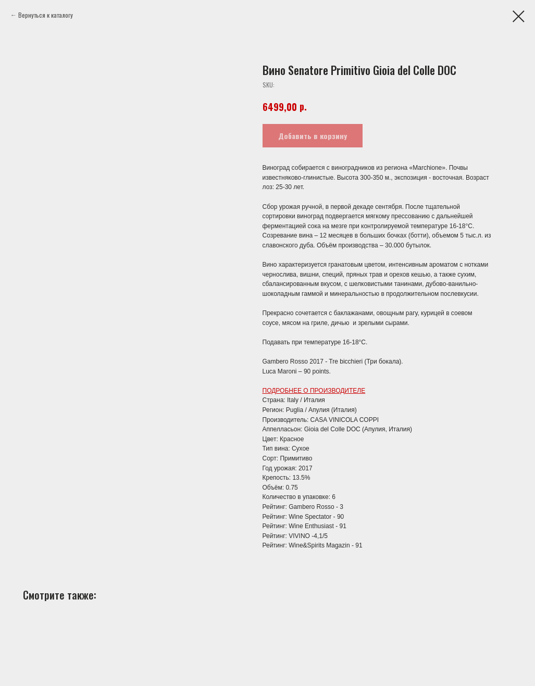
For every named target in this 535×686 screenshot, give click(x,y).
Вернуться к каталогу (45, 14)
